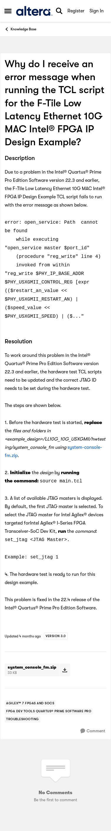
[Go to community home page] (34, 11)
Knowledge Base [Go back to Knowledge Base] (20, 29)
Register (76, 11)
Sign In (97, 11)
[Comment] (92, 731)
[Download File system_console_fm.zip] (64, 670)
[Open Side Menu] (7, 10)
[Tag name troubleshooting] (22, 719)
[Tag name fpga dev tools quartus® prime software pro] (49, 711)
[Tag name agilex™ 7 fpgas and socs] (30, 703)
